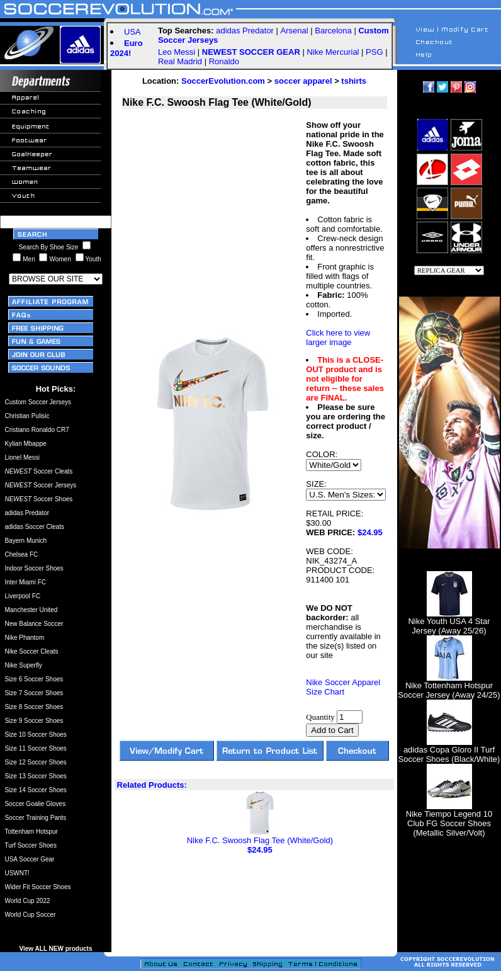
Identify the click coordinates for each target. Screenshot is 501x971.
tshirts (353, 81)
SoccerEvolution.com (223, 81)
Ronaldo (224, 61)
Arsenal (294, 30)
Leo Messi (176, 52)
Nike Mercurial (333, 52)
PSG (374, 52)
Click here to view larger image (338, 337)
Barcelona (333, 30)
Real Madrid (180, 61)
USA (132, 32)
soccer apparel (303, 81)
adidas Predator (245, 30)
